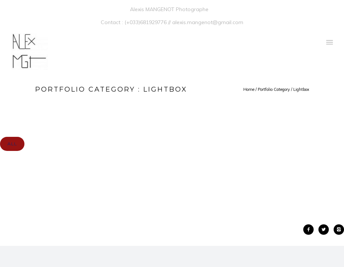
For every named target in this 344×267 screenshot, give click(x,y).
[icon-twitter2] (325, 229)
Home (248, 89)
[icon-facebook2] (310, 229)
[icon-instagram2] (339, 229)
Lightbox (301, 89)
